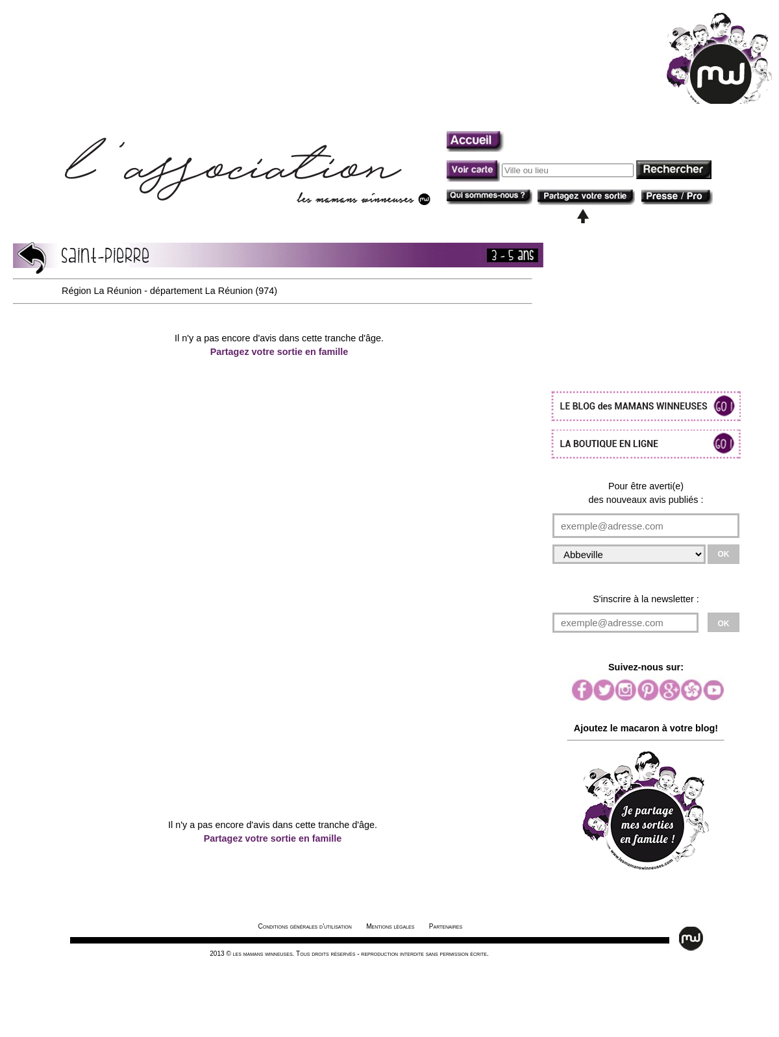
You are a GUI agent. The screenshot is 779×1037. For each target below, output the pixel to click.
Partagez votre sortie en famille (279, 352)
